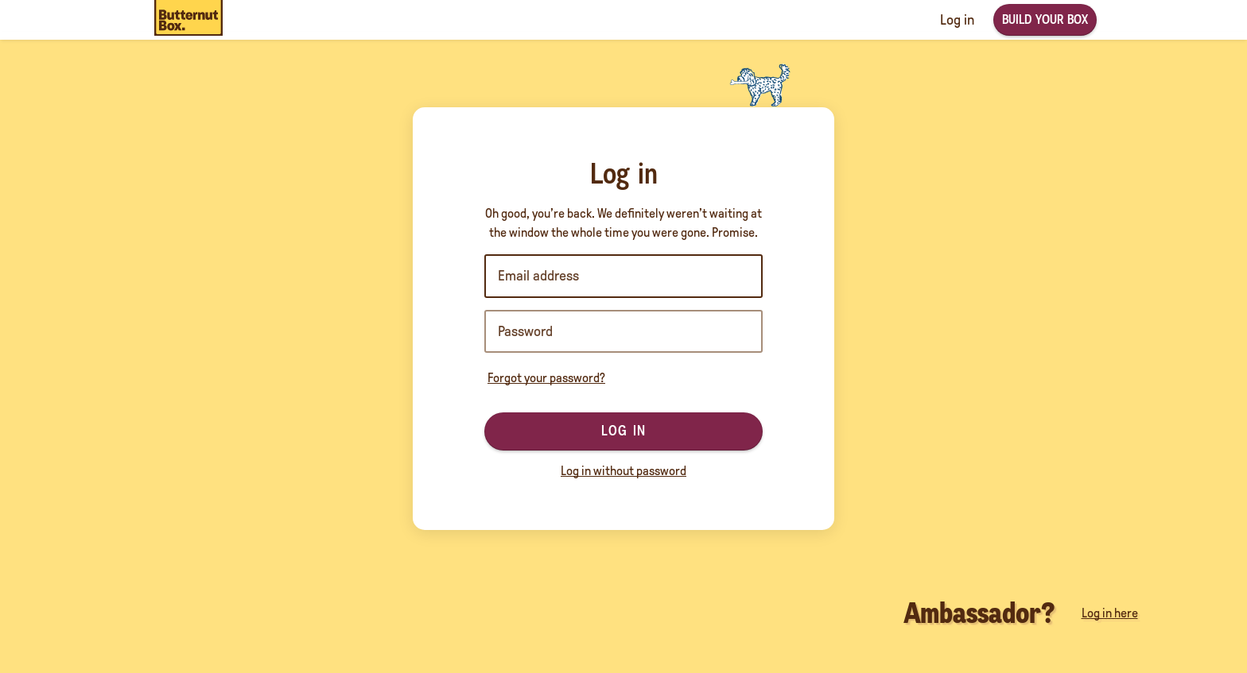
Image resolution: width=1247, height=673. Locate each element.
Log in (623, 430)
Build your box (1045, 19)
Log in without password (623, 471)
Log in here (1110, 613)
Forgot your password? (546, 378)
